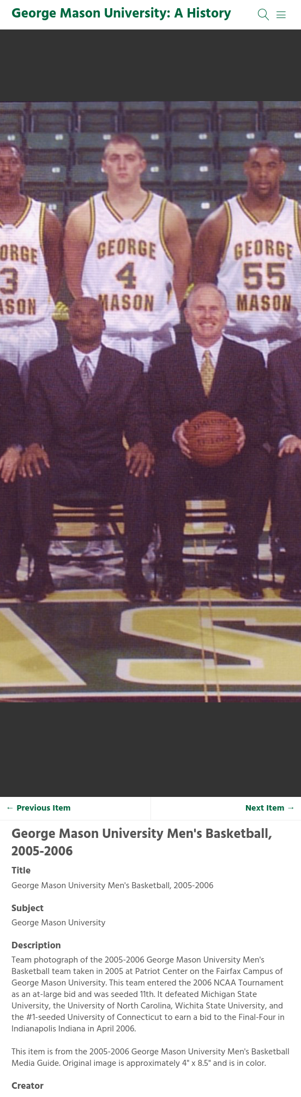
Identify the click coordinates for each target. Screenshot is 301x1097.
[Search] (264, 15)
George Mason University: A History (121, 14)
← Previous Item (38, 808)
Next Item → (270, 808)
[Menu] (281, 15)
